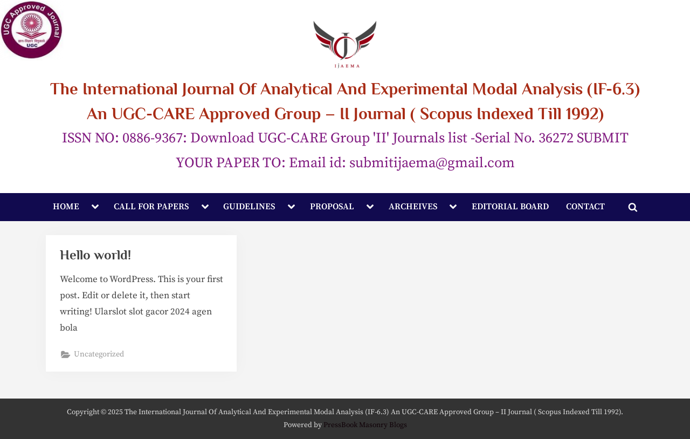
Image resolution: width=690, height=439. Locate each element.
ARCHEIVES (413, 206)
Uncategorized (99, 354)
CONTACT (585, 206)
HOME (66, 206)
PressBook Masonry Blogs (365, 425)
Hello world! (95, 255)
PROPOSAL (332, 206)
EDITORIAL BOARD (510, 206)
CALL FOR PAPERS (151, 206)
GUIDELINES (249, 206)
